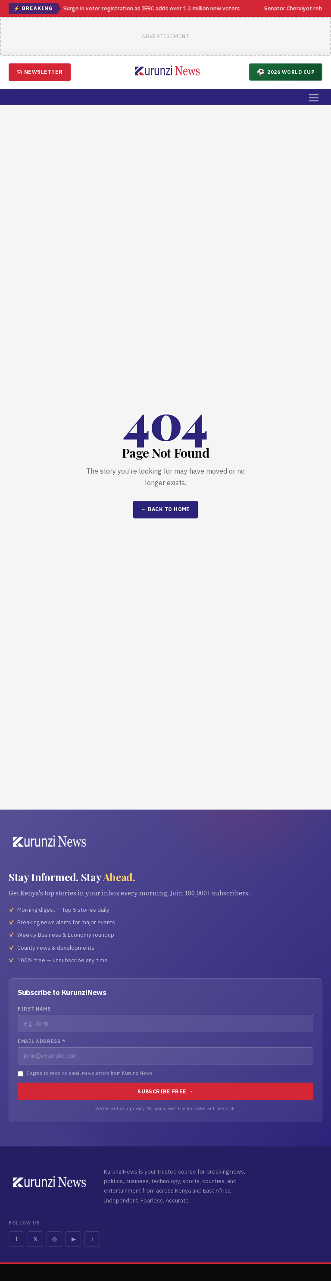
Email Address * (41, 1041)
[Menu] (313, 98)
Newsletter (39, 72)
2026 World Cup (286, 72)
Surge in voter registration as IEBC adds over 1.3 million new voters (152, 8)
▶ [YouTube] (73, 1238)
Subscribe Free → (165, 1091)
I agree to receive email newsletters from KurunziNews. (90, 1073)
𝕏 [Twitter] (35, 1238)
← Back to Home (165, 509)
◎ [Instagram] (54, 1238)
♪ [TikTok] (92, 1238)
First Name (34, 1009)
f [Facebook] (16, 1238)
